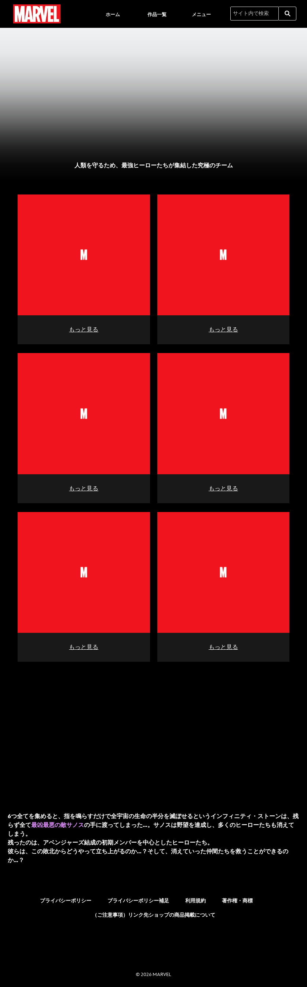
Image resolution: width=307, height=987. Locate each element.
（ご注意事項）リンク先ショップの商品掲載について (153, 913)
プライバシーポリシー (65, 898)
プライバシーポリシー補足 (138, 898)
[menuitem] (113, 14)
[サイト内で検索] (254, 14)
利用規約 (195, 898)
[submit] (287, 14)
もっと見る (83, 329)
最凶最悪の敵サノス (57, 823)
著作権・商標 (237, 898)
